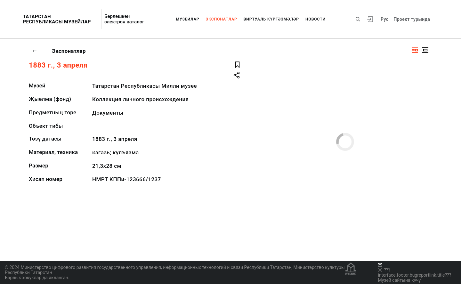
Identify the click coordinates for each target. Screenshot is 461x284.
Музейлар (187, 19)
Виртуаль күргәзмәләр (271, 19)
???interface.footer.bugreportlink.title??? (414, 272)
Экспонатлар (221, 19)
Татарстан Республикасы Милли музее (144, 86)
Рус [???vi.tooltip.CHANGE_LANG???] (384, 19)
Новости (315, 19)
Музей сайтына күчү (399, 280)
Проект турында (411, 19)
